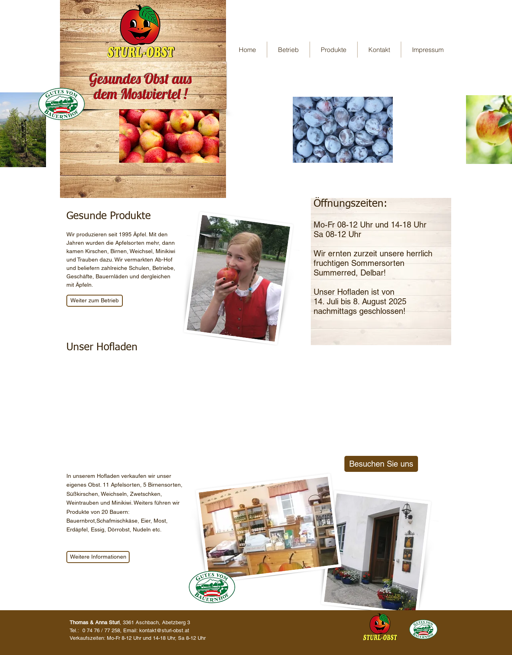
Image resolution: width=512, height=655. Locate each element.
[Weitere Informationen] (98, 557)
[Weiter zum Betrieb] (94, 301)
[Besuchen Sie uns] (381, 464)
